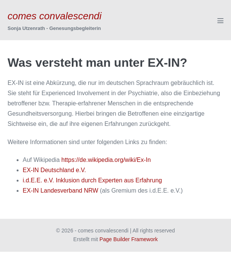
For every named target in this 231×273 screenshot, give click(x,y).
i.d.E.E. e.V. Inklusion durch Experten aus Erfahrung (92, 180)
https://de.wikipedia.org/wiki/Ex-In (106, 160)
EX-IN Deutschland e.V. (54, 170)
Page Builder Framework (128, 239)
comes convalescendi (55, 16)
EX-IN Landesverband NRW (60, 190)
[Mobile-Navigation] (220, 20)
